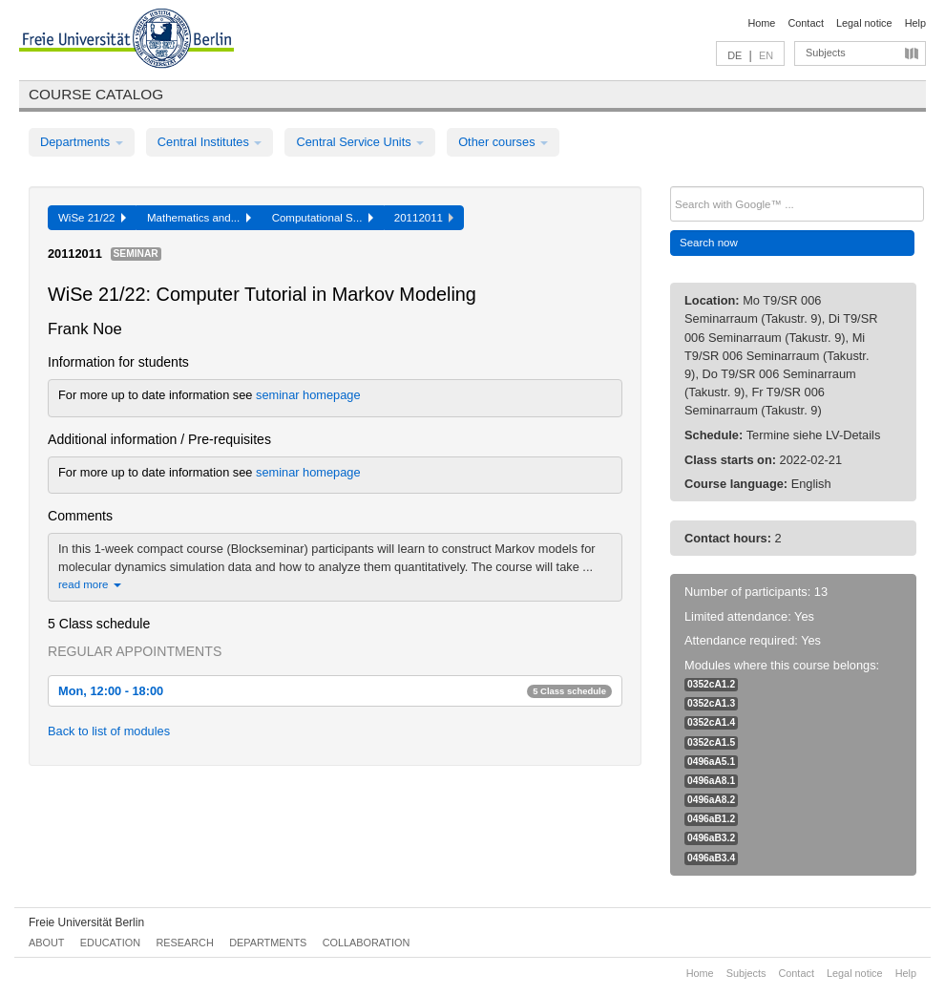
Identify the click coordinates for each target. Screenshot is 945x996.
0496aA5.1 (711, 761)
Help (915, 23)
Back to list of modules (109, 731)
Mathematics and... (199, 217)
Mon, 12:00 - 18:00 (335, 691)
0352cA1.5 (711, 742)
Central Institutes (210, 142)
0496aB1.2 (711, 819)
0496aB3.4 (711, 858)
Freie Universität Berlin (86, 922)
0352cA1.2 (711, 684)
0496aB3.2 (711, 838)
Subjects (826, 52)
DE (734, 55)
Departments (81, 142)
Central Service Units (360, 142)
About (46, 942)
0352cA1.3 (711, 703)
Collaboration (366, 942)
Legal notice (864, 23)
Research (184, 942)
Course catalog (96, 94)
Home (761, 23)
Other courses (503, 142)
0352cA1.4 (711, 722)
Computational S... (322, 217)
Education (110, 942)
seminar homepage (308, 395)
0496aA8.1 (711, 780)
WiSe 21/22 (92, 217)
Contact (805, 23)
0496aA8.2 (711, 800)
